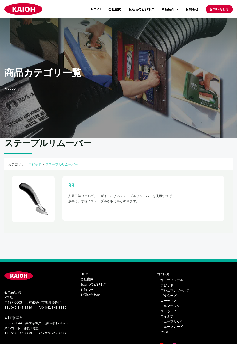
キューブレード (171, 327)
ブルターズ (168, 295)
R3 (71, 185)
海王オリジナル (171, 280)
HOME (85, 274)
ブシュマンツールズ (175, 290)
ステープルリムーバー (61, 164)
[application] (177, 9)
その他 (165, 332)
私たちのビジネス (93, 284)
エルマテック (170, 306)
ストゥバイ (168, 311)
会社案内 (87, 279)
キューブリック (171, 321)
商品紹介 (163, 274)
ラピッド (34, 164)
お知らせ (87, 289)
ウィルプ (166, 316)
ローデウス (168, 301)
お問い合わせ (90, 294)
